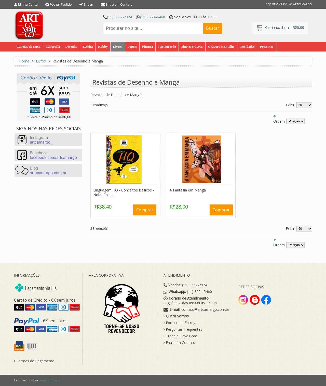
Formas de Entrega (180, 322)
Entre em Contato (119, 4)
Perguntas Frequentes (183, 329)
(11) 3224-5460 (152, 17)
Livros (41, 61)
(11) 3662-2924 (119, 17)
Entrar (88, 4)
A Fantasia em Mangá (188, 190)
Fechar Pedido (61, 4)
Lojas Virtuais (49, 380)
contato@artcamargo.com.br (205, 309)
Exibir (290, 104)
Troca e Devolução (180, 336)
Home (24, 61)
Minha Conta (28, 4)
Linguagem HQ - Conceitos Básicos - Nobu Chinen (123, 192)
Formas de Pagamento (34, 361)
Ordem (279, 121)
